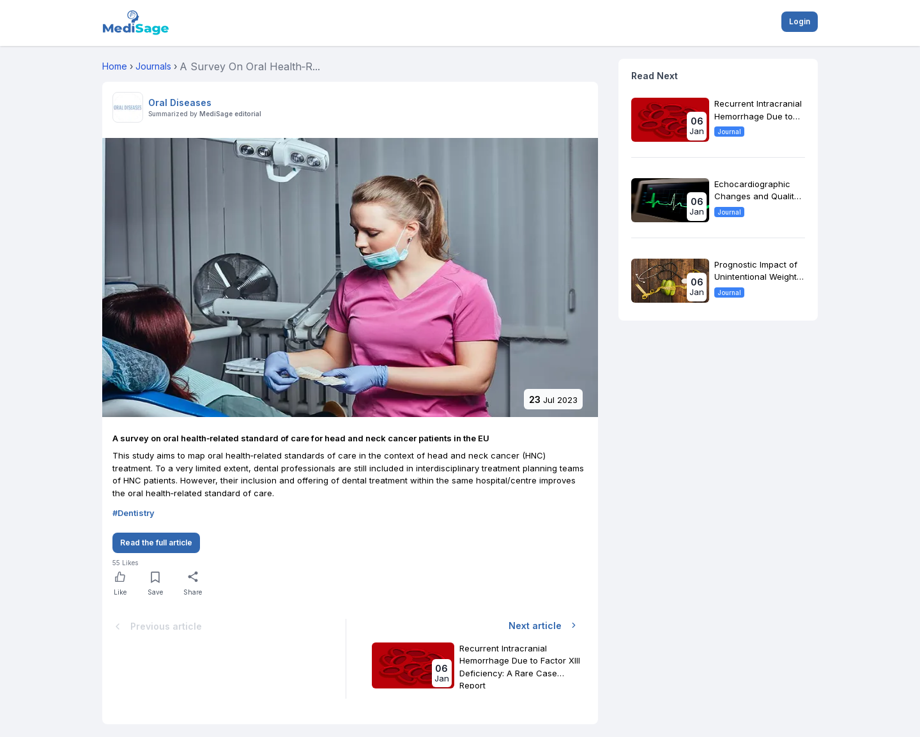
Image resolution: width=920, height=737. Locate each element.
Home (114, 66)
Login (799, 21)
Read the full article (156, 542)
